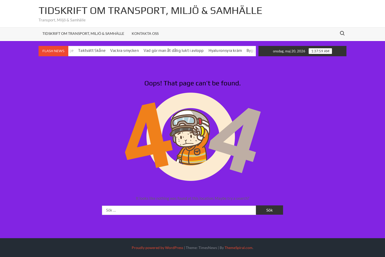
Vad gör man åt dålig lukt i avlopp (176, 50)
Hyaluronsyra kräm (227, 50)
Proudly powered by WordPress (157, 247)
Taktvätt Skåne (94, 50)
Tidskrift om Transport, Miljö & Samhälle (83, 33)
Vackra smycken (126, 50)
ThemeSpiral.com (239, 247)
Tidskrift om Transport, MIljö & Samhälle (150, 10)
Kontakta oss (145, 33)
